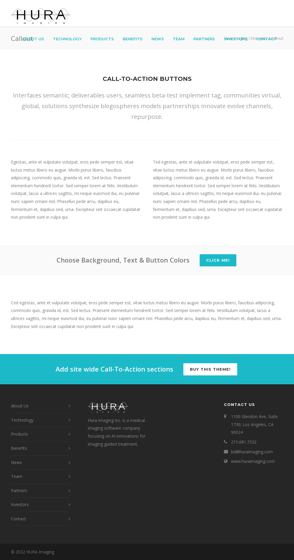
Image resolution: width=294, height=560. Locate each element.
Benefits (133, 38)
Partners (204, 38)
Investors (235, 38)
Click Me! (218, 260)
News (157, 38)
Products (102, 38)
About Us (33, 38)
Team (179, 38)
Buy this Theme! (210, 369)
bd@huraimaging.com (252, 452)
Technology (67, 38)
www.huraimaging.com (253, 461)
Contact (266, 38)
